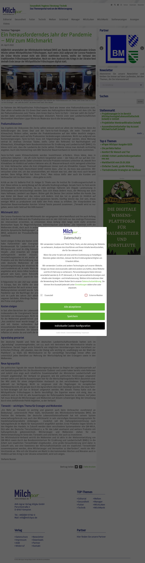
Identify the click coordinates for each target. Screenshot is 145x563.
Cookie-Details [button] (61, 332)
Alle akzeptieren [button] (72, 306)
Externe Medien (94, 294)
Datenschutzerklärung (91, 281)
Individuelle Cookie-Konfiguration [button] (72, 325)
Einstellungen (81, 284)
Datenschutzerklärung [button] (74, 332)
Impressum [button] (85, 332)
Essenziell (46, 294)
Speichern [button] (72, 315)
